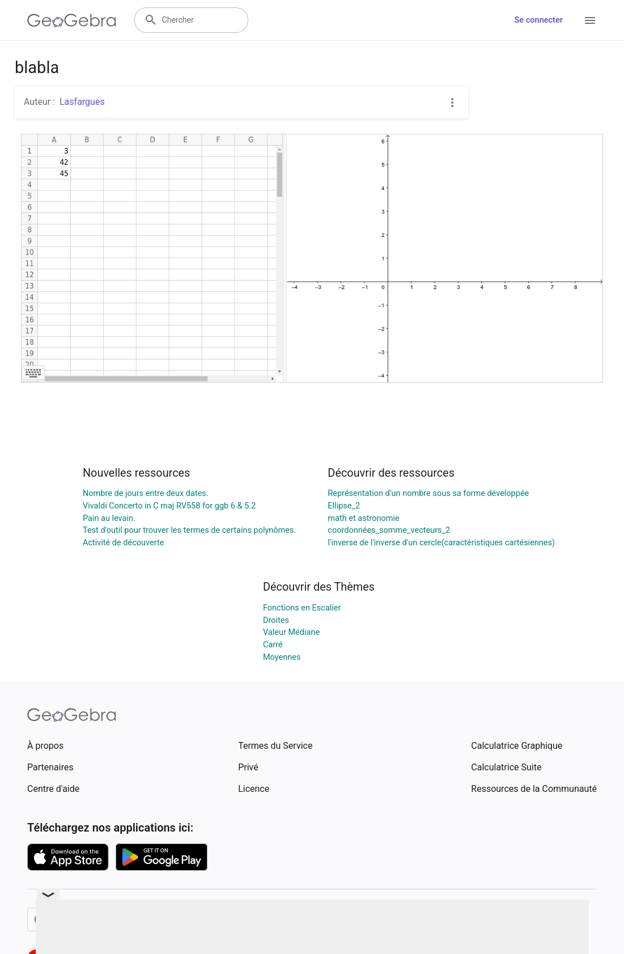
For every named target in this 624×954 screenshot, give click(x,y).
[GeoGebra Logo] (71, 20)
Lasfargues (82, 101)
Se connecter (539, 20)
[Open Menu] (590, 20)
